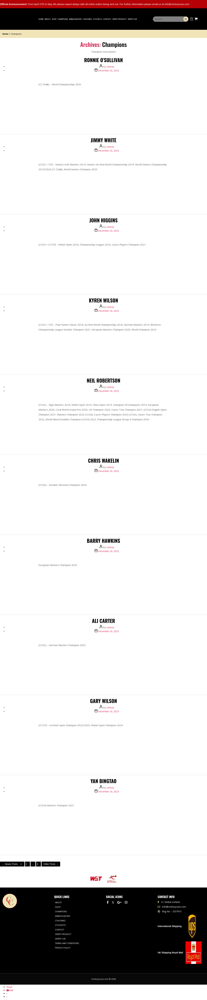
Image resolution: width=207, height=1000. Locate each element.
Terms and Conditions (67, 943)
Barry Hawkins (103, 540)
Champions (63, 19)
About (48, 19)
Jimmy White (103, 140)
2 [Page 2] (26, 864)
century (110, 66)
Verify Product (119, 19)
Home (41, 19)
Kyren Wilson (103, 300)
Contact (107, 19)
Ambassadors (75, 19)
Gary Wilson (103, 700)
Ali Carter (103, 620)
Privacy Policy (62, 947)
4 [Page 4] (37, 864)
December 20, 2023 (108, 70)
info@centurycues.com (174, 906)
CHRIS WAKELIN (103, 460)
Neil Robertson (103, 380)
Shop (54, 19)
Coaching (87, 19)
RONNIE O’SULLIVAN (103, 60)
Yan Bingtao (104, 781)
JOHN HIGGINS (103, 220)
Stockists (97, 19)
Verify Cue (132, 19)
